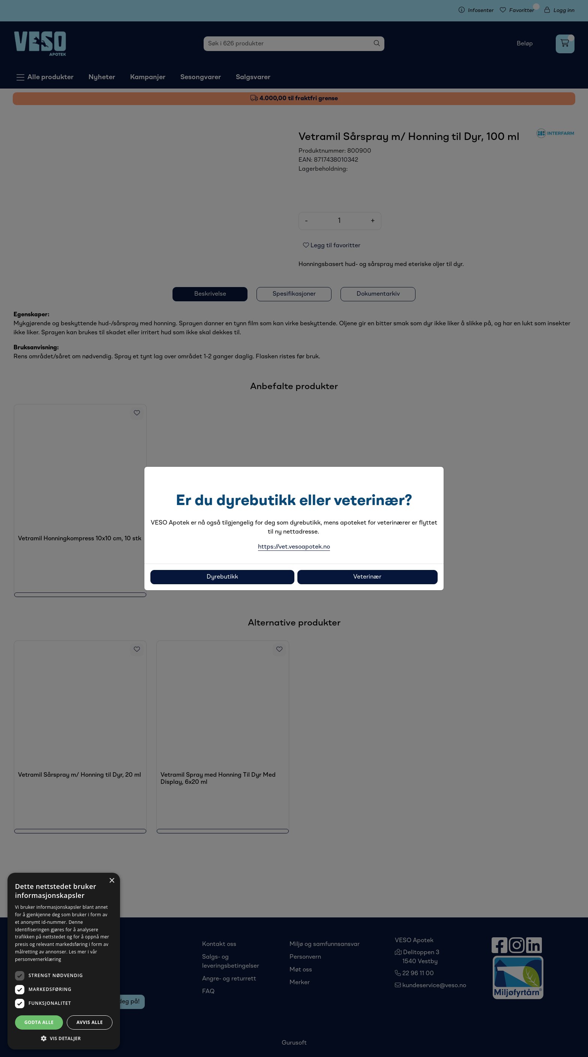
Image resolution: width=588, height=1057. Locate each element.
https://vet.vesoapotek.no (294, 547)
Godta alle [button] (39, 1022)
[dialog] (64, 961)
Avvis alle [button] (89, 1022)
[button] (63, 1038)
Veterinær (367, 577)
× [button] (111, 881)
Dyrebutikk (222, 577)
